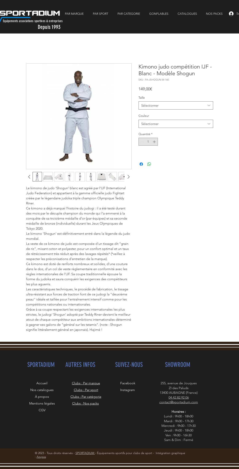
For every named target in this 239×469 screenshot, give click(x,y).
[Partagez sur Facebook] (141, 164)
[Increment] (154, 141)
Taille (142, 97)
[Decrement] (141, 141)
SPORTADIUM (85, 453)
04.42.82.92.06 (179, 397)
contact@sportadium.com (178, 402)
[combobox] (176, 105)
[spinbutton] (148, 141)
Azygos (41, 457)
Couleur (144, 116)
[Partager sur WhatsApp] (149, 164)
